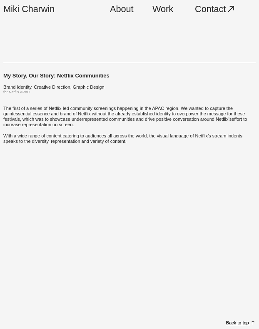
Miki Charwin (29, 9)
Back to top (238, 322)
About (121, 9)
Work (162, 9)
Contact (216, 9)
